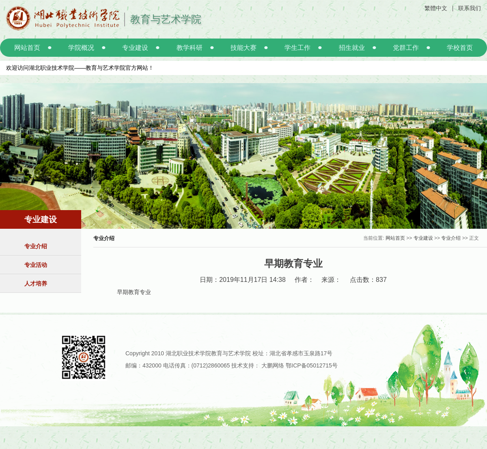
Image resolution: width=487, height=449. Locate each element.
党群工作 (406, 47)
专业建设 (135, 47)
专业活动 (35, 265)
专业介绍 (35, 246)
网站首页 (27, 47)
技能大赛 (243, 47)
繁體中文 (436, 8)
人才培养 (35, 283)
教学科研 (190, 47)
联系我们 (469, 8)
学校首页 (460, 47)
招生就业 (352, 47)
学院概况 (81, 47)
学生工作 (297, 47)
